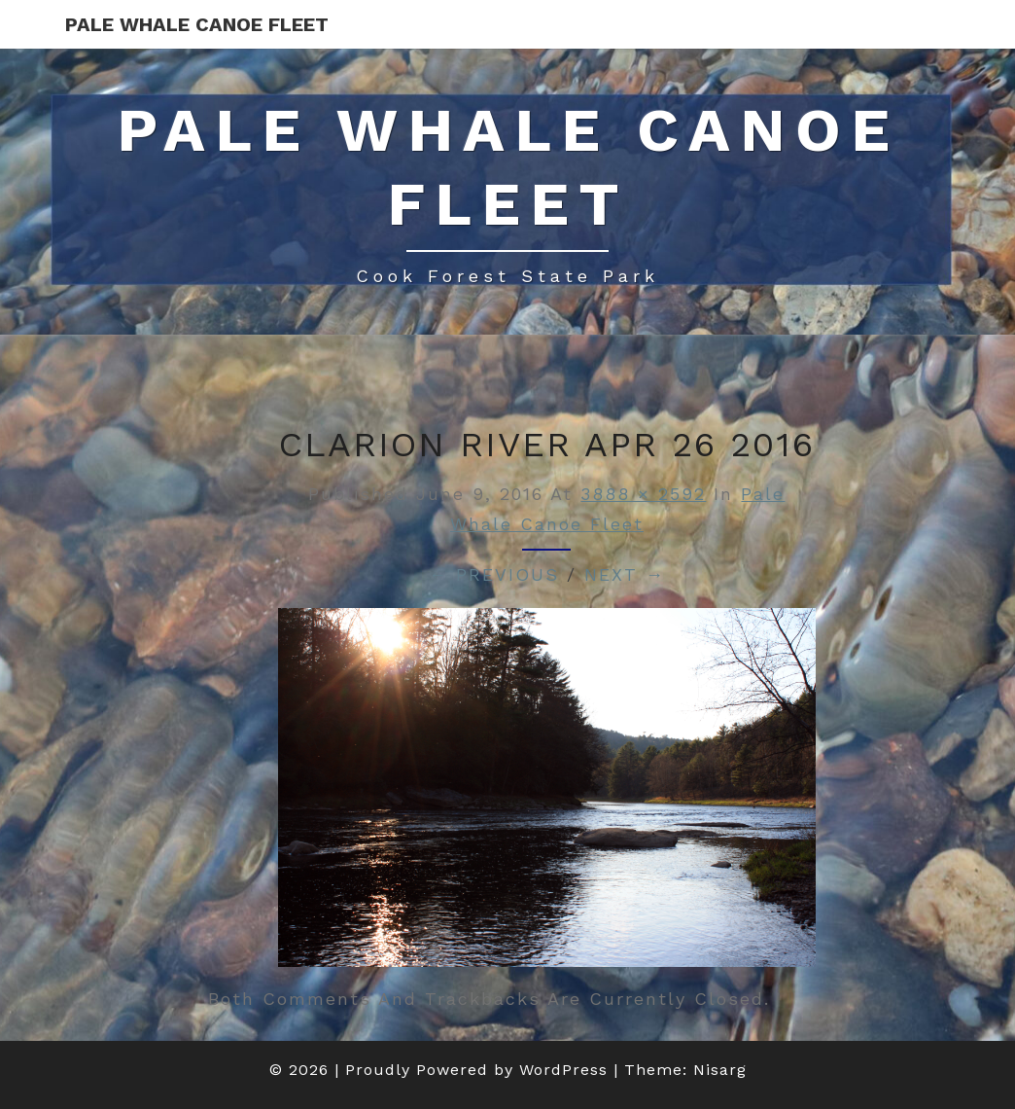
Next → (624, 574)
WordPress (563, 1069)
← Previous (494, 574)
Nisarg (720, 1069)
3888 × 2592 (643, 493)
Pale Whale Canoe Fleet (197, 24)
